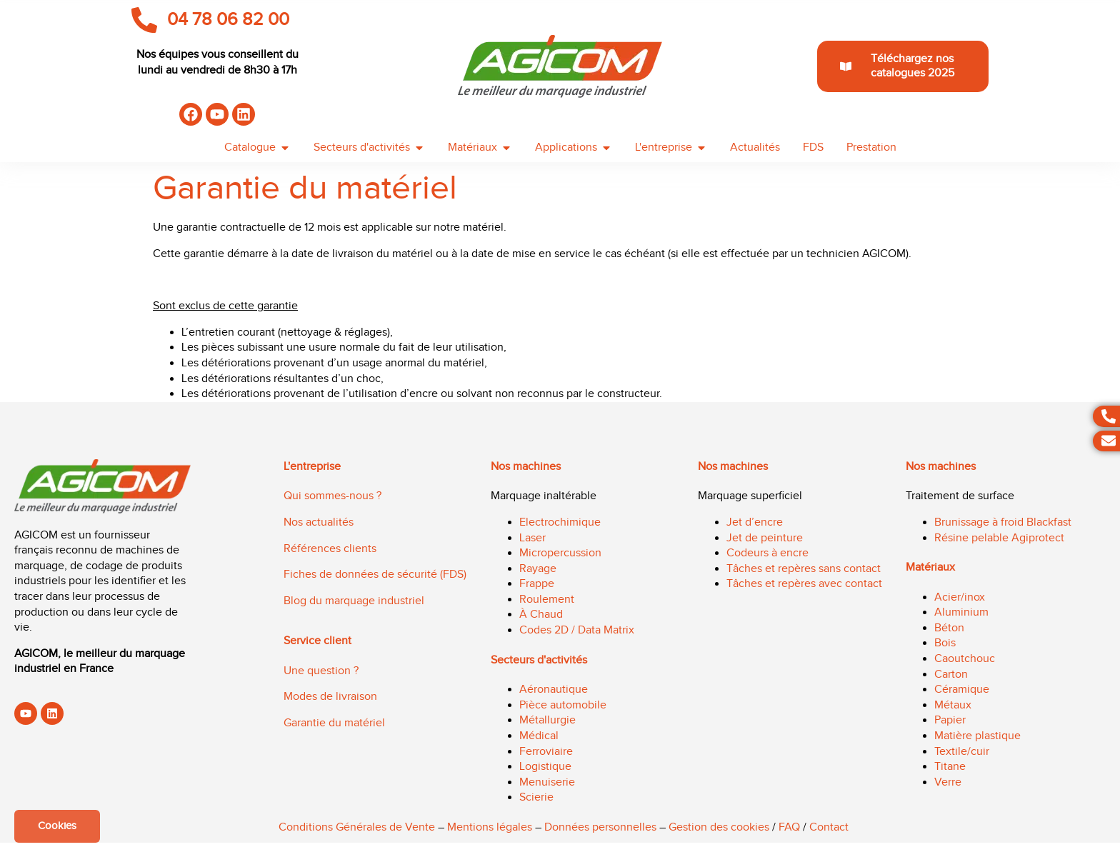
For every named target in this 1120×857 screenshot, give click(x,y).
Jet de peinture (764, 538)
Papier (950, 720)
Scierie (536, 797)
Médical (539, 736)
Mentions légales (489, 827)
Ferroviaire (546, 751)
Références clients (330, 549)
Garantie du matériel (334, 723)
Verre (947, 782)
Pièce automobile (562, 705)
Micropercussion (560, 553)
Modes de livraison (330, 696)
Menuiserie (547, 782)
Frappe (536, 584)
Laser (532, 538)
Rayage (537, 569)
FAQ (789, 827)
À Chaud (541, 614)
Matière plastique (977, 736)
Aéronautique (553, 689)
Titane (950, 766)
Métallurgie (547, 720)
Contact (829, 827)
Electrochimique (560, 522)
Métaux (952, 705)
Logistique (545, 766)
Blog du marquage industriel (354, 601)
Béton (949, 628)
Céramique (961, 689)
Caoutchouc (964, 659)
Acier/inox (959, 597)
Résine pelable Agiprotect (999, 538)
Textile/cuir (961, 751)
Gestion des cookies (719, 827)
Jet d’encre (754, 522)
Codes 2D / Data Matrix (576, 630)
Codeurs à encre (767, 553)
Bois (945, 643)
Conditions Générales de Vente (357, 827)
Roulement (546, 599)
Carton (951, 674)
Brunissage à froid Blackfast (1002, 522)
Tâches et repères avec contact (804, 584)
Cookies (57, 826)
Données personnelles (600, 827)
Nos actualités (319, 522)
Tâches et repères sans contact (803, 569)
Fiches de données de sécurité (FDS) (375, 574)
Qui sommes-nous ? (332, 496)
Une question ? (321, 671)
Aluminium (961, 612)
